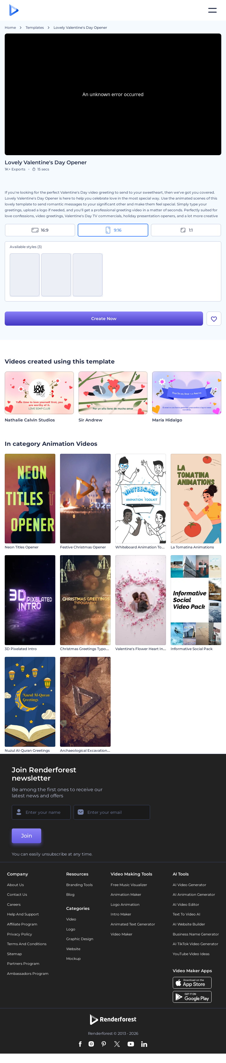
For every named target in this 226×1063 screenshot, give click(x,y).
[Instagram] (91, 1044)
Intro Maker (121, 914)
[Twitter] (117, 1044)
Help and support (23, 914)
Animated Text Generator (133, 924)
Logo (70, 929)
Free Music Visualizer (129, 885)
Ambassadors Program (28, 973)
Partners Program (23, 963)
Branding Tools (79, 885)
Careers (14, 904)
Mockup (73, 958)
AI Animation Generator (194, 894)
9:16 (113, 230)
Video (71, 919)
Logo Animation (125, 904)
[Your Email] (112, 812)
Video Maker (121, 934)
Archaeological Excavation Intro (88, 750)
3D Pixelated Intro (21, 649)
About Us (15, 885)
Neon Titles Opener (22, 547)
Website (73, 949)
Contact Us (17, 894)
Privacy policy (19, 934)
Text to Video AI (186, 914)
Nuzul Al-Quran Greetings (27, 750)
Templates (35, 27)
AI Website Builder (189, 924)
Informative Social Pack (191, 649)
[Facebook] (80, 1044)
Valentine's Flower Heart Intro (141, 649)
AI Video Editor (186, 904)
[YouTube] (130, 1044)
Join (26, 836)
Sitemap (14, 954)
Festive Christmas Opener (83, 547)
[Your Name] (41, 812)
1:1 (186, 230)
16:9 (40, 230)
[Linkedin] (144, 1044)
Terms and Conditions (26, 944)
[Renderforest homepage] (14, 10)
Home (10, 27)
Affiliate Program (22, 924)
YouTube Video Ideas (191, 954)
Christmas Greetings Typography (89, 649)
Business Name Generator (196, 934)
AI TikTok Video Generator (195, 944)
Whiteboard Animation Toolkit (142, 547)
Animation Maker (126, 894)
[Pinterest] (104, 1044)
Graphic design (79, 939)
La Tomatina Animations (192, 547)
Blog (70, 894)
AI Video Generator (189, 885)
